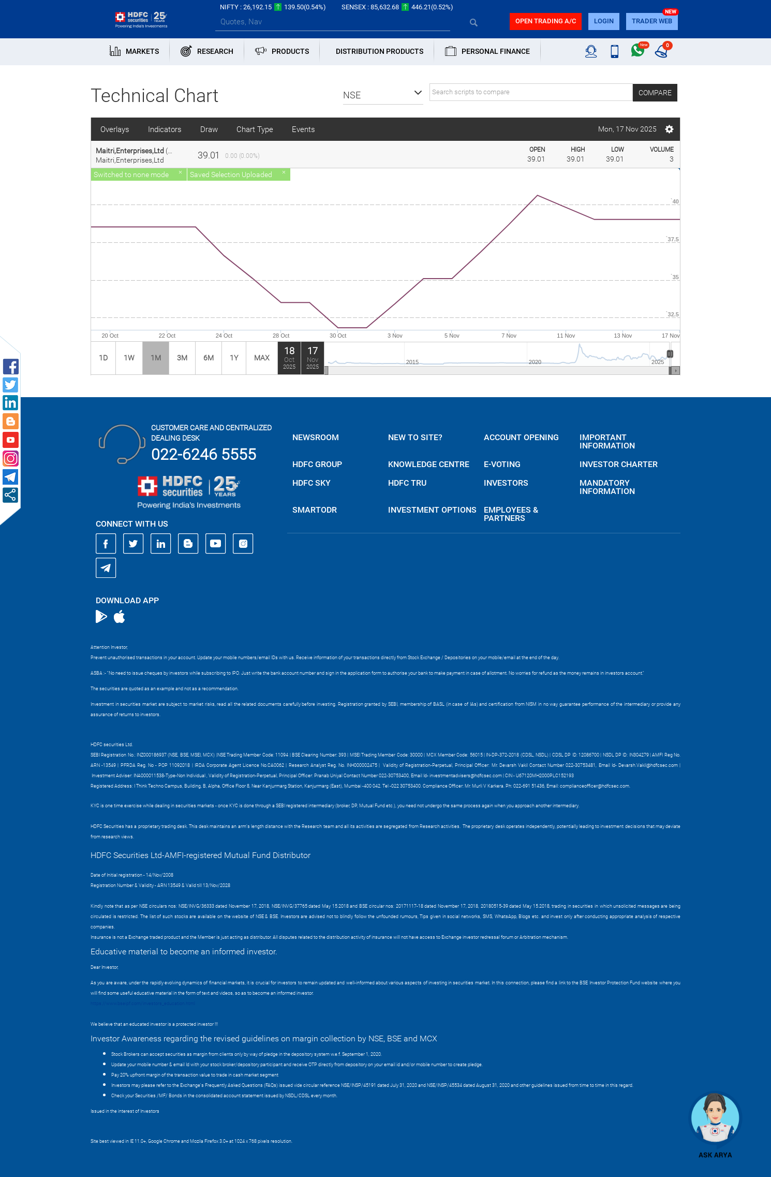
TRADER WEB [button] (652, 21)
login (604, 21)
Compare (655, 93)
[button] (383, 95)
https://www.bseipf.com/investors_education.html (143, 1003)
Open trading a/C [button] (545, 21)
